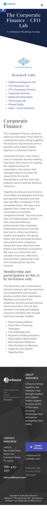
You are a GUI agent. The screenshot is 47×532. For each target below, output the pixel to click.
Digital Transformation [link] (20, 97)
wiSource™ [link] (33, 496)
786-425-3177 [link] (11, 468)
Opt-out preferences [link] (12, 397)
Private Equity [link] (16, 104)
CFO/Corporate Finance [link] (21, 89)
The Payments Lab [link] (18, 85)
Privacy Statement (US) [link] (11, 391)
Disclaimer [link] (8, 400)
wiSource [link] (31, 455)
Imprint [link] (6, 395)
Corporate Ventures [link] (19, 93)
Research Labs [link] (23, 75)
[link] (3, 9)
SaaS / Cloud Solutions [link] (21, 108)
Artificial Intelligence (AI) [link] (22, 82)
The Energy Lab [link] (17, 100)
